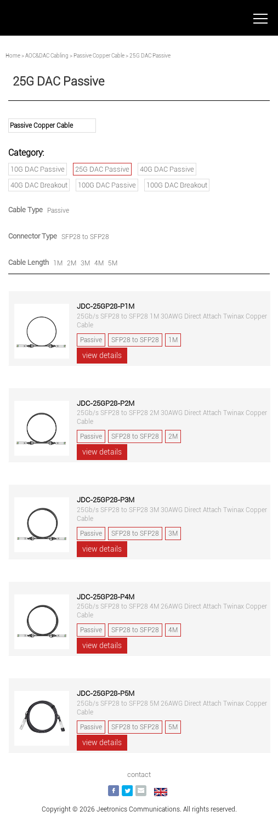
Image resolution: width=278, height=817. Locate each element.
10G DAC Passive (37, 169)
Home (12, 56)
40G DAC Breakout (38, 185)
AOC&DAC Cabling (47, 56)
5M (112, 263)
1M (58, 263)
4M (99, 263)
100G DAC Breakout (176, 185)
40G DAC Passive (167, 169)
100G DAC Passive (107, 185)
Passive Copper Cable (98, 56)
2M (71, 263)
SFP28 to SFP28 (85, 237)
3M (85, 263)
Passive (58, 210)
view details (102, 355)
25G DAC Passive (102, 169)
